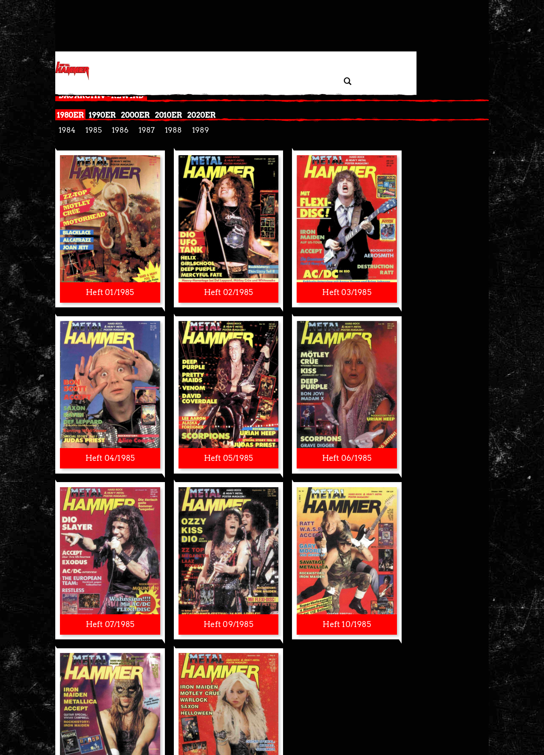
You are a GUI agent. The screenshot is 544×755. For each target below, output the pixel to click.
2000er (135, 115)
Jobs (440, 716)
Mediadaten (419, 716)
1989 (200, 130)
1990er (102, 115)
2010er (168, 115)
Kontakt (370, 716)
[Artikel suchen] (347, 81)
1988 (173, 130)
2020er (201, 115)
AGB (454, 716)
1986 (120, 130)
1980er (70, 115)
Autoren (392, 716)
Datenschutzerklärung (110, 716)
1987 (147, 130)
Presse (349, 716)
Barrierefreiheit (321, 716)
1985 (93, 130)
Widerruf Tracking (193, 716)
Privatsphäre (154, 716)
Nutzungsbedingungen (273, 716)
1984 (67, 130)
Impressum (231, 716)
